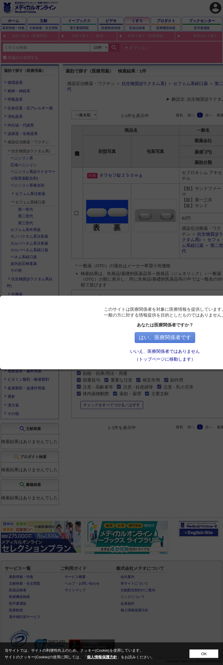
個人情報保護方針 (102, 657)
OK (204, 654)
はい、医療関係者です (166, 337)
